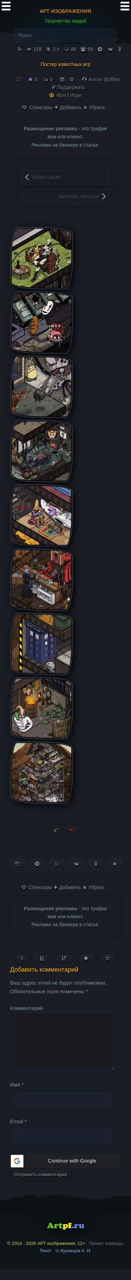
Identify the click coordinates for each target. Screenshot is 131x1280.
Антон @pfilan (104, 79)
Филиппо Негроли (79, 196)
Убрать (94, 107)
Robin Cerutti (46, 177)
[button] (65, 1172)
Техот (45, 1261)
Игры (75, 95)
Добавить (68, 107)
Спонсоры (37, 107)
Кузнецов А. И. (75, 1261)
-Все (61, 95)
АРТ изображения (66, 11)
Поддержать (68, 87)
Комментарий (26, 1008)
